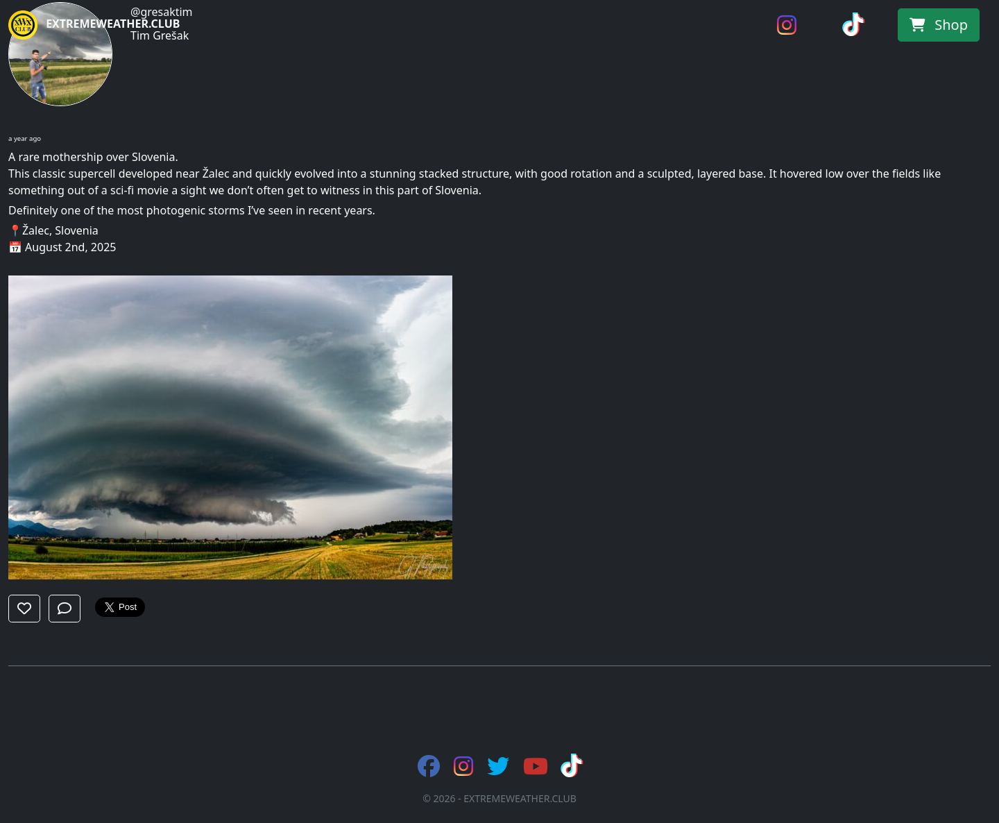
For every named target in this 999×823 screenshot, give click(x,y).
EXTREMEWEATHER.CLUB (94, 25)
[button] (24, 608)
